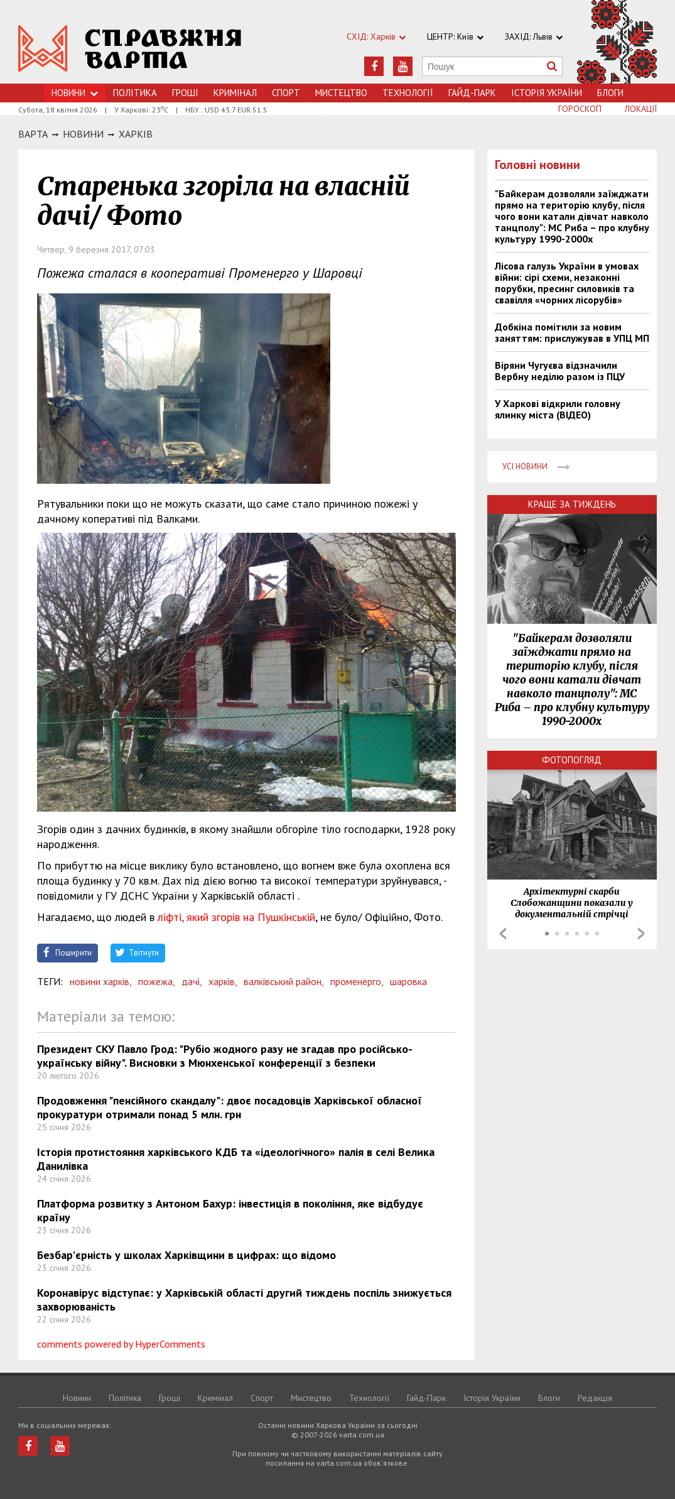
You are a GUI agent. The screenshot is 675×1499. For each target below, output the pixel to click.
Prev (503, 933)
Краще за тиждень (572, 504)
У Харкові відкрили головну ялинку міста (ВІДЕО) (557, 409)
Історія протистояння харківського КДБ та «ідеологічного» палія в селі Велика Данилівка (236, 1159)
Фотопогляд (572, 760)
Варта (33, 134)
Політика (135, 93)
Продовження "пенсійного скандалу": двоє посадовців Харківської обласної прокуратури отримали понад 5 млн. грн (229, 1107)
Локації (641, 108)
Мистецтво (341, 93)
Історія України (546, 93)
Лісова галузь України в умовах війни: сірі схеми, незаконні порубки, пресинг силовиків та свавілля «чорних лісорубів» (567, 282)
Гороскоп (580, 108)
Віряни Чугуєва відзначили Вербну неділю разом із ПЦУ (560, 371)
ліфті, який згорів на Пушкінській (234, 917)
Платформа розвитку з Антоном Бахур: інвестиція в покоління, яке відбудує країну (230, 1210)
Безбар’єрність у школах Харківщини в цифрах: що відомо (186, 1255)
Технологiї (407, 93)
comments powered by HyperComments (121, 1344)
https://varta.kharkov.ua (130, 48)
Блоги (610, 93)
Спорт (286, 93)
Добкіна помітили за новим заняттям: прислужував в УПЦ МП (572, 332)
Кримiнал (235, 93)
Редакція (595, 1398)
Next (641, 933)
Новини (74, 93)
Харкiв (136, 134)
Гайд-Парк (472, 93)
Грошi (185, 93)
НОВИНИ (83, 134)
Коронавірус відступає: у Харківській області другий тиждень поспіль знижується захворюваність (244, 1299)
